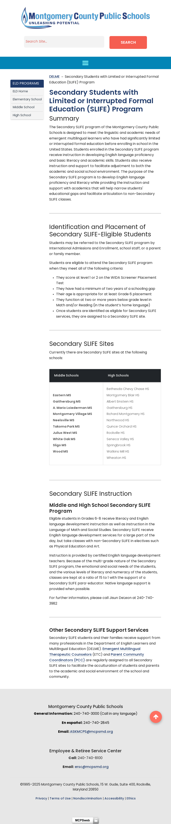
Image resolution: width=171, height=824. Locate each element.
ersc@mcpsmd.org (92, 767)
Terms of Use (60, 798)
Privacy (41, 798)
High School (22, 115)
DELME (54, 77)
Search (128, 43)
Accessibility (114, 798)
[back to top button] (156, 717)
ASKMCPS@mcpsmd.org (91, 732)
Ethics (131, 798)
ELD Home (20, 91)
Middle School (23, 107)
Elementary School (27, 99)
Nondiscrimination (87, 798)
